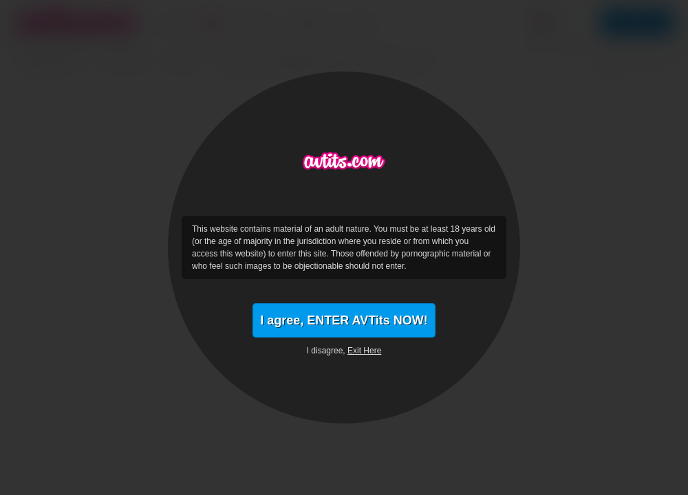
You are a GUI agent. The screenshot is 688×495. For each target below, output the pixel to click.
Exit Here (364, 350)
